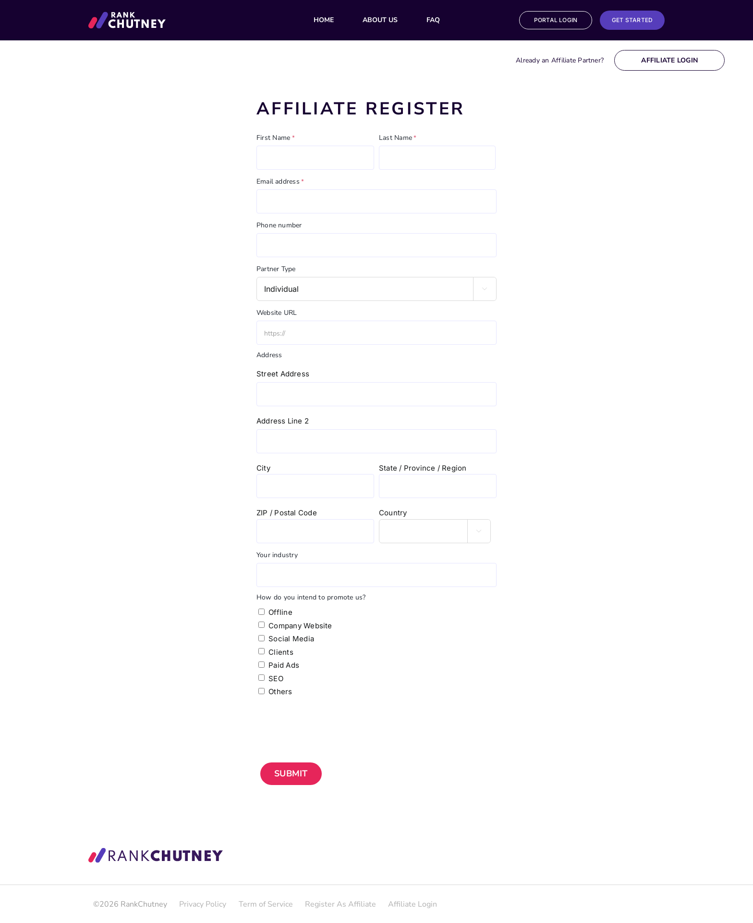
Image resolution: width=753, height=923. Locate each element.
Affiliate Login (669, 60)
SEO (275, 678)
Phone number (279, 225)
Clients (280, 652)
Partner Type (276, 269)
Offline (280, 612)
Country (393, 512)
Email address (280, 181)
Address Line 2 (282, 420)
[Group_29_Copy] (127, 15)
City (263, 468)
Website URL (276, 312)
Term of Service (266, 904)
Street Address (282, 373)
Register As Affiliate (340, 904)
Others (280, 691)
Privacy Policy (202, 904)
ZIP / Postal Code (286, 512)
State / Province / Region (423, 468)
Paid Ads (283, 665)
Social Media (291, 638)
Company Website (300, 625)
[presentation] (329, 721)
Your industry (277, 555)
